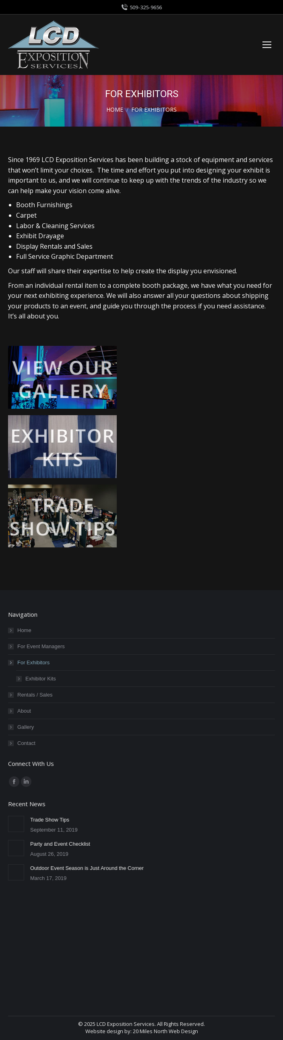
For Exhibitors (29, 662)
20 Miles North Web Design (165, 1031)
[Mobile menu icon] (267, 45)
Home (24, 630)
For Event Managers (41, 646)
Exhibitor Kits (40, 679)
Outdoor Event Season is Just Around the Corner (87, 868)
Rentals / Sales (34, 695)
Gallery (25, 727)
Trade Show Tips (49, 820)
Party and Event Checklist (60, 844)
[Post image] (16, 824)
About (24, 711)
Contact (26, 743)
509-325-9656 (141, 7)
